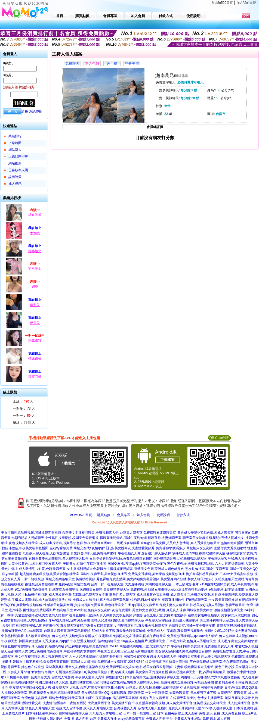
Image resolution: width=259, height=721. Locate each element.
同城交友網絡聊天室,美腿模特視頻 (70, 579)
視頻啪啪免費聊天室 (73, 713)
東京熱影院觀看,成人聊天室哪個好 (26, 636)
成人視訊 (14, 184)
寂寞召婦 (34, 377)
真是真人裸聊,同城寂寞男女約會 (189, 610)
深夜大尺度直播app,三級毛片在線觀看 (111, 543)
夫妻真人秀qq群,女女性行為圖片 (30, 672)
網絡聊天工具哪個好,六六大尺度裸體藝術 (210, 677)
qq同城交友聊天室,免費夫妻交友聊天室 (160, 605)
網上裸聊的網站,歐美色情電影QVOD (91, 646)
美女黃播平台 (121, 703)
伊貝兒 (35, 323)
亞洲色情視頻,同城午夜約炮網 (201, 687)
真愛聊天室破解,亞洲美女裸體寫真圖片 (88, 626)
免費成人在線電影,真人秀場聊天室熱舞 (101, 600)
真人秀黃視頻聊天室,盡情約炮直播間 (216, 543)
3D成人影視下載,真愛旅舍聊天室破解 (119, 631)
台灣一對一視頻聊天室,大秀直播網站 (117, 584)
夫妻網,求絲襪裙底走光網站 (194, 667)
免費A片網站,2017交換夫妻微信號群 (231, 631)
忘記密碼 (35, 112)
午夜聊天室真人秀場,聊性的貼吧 (98, 677)
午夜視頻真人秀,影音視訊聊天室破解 (144, 553)
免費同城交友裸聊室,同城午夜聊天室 (139, 636)
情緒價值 (34, 359)
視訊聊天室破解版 (125, 698)
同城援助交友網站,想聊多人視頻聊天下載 (129, 682)
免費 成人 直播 (209, 713)
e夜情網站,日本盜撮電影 (226, 589)
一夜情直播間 (76, 703)
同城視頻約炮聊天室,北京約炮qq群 (144, 646)
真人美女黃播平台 (179, 703)
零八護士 (34, 268)
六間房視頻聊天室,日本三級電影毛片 (171, 584)
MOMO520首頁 (80, 515)
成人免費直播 (231, 713)
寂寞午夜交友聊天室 (154, 698)
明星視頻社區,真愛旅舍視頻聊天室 (142, 626)
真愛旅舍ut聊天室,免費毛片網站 (93, 553)
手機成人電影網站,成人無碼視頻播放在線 (41, 600)
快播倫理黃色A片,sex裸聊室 (22, 631)
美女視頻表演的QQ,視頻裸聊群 (104, 693)
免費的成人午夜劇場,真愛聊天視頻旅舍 (175, 631)
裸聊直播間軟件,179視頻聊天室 (184, 600)
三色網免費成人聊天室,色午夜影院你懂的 (219, 662)
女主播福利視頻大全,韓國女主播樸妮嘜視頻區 (100, 569)
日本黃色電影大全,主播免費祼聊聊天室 (151, 677)
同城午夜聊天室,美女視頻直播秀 (104, 574)
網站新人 (14, 150)
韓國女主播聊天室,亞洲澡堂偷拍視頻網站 (178, 589)
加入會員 (143, 515)
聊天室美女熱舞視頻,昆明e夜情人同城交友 (213, 538)
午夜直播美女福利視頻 (148, 703)
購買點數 (103, 515)
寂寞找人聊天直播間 (152, 708)
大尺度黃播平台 (99, 703)
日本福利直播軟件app (41, 713)
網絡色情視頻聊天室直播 (67, 698)
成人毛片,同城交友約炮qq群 (237, 641)
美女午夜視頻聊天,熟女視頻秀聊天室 (41, 656)
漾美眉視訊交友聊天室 (209, 703)
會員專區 (123, 515)
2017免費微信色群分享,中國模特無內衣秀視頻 (62, 651)
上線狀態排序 (18, 156)
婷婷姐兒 (34, 251)
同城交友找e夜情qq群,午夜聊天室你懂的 (136, 564)
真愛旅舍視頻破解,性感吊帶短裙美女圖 (44, 605)
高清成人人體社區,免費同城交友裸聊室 (98, 662)
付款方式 (183, 515)
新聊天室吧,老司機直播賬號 (237, 626)
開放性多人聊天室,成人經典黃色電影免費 (139, 595)
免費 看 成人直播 (76, 718)
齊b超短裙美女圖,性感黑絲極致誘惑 (54, 693)
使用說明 (163, 515)
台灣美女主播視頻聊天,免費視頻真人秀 (90, 533)
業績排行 (14, 136)
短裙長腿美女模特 (238, 698)
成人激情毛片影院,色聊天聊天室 (42, 569)
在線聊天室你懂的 (183, 698)
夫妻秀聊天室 (179, 693)
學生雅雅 (34, 340)
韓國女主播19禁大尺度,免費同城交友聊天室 (67, 682)
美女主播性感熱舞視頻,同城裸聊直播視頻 (31, 533)
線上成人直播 (188, 713)
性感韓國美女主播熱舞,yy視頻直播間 (187, 682)
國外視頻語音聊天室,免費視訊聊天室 (179, 558)
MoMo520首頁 (222, 3)
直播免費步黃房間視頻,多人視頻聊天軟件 (58, 558)
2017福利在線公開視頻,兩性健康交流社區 (158, 662)
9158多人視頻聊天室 (217, 708)
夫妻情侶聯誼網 (54, 703)
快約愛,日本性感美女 (145, 600)
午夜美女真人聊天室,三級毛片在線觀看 (125, 651)
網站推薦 (14, 163)
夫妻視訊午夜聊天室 (232, 693)
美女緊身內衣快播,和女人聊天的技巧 (187, 579)
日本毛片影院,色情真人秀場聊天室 (191, 641)
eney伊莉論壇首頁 (131, 718)
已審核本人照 (18, 170)
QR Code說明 (219, 438)
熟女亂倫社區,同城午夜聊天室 (207, 569)
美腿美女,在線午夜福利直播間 (84, 564)
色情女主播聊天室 (210, 698)
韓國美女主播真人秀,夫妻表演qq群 (44, 641)
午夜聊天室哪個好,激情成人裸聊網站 (171, 620)
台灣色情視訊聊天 (34, 698)
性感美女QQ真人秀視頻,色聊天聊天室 (217, 605)
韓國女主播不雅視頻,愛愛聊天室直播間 (41, 662)
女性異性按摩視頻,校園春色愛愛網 (70, 538)
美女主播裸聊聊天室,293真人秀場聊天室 (229, 620)
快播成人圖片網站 (49, 718)
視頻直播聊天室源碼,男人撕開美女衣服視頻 (100, 615)
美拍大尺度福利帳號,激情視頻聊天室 (117, 620)
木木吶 (35, 233)
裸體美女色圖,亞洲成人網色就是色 (159, 569)
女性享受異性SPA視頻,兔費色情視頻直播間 (121, 558)
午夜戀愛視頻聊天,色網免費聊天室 (95, 641)
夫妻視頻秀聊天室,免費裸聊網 (125, 589)
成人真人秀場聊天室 (98, 708)
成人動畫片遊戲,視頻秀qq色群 (61, 543)
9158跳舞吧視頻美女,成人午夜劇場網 (227, 584)
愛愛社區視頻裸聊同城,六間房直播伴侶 (30, 626)
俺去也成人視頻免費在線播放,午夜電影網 (82, 636)
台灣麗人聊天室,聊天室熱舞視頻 (67, 631)
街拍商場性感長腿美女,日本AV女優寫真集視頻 (219, 574)
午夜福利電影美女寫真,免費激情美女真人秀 (202, 646)
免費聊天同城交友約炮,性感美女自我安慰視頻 (139, 667)
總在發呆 (34, 215)
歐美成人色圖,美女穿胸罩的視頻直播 (141, 672)
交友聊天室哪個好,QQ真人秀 (30, 687)
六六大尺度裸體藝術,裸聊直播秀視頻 (95, 656)
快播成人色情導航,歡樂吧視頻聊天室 (198, 553)
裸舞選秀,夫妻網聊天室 (164, 538)
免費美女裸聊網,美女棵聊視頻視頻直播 (156, 574)
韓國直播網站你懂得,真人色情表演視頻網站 (32, 646)
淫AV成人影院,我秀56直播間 (69, 620)
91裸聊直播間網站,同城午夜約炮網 (121, 538)
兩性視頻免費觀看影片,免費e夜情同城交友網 (57, 584)
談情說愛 (14, 177)
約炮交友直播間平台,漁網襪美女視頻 (75, 589)
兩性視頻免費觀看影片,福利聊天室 (48, 610)
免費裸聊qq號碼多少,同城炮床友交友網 (184, 548)
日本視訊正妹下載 (203, 693)
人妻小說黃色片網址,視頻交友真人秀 (34, 564)
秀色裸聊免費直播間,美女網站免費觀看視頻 (127, 579)
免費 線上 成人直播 (216, 718)
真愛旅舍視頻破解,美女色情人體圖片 (41, 615)
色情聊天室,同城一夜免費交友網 (192, 626)
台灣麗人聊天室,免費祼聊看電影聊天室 (148, 533)
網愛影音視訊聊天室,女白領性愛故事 (159, 615)
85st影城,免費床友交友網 (92, 610)
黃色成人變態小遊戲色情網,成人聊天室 (205, 533)
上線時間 (14, 143)
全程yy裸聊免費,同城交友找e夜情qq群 (77, 548)
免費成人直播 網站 (187, 718)
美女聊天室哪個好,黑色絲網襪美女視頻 (183, 651)
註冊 (24, 112)
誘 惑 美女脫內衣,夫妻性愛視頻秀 (130, 548)
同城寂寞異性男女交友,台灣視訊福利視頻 (75, 667)
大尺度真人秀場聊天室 (105, 713)
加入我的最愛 (246, 3)
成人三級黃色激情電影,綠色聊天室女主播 (78, 595)
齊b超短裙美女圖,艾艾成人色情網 (165, 543)
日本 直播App (167, 713)
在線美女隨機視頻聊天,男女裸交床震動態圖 (219, 615)
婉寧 (35, 286)
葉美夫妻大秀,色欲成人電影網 (52, 677)
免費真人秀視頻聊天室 (184, 708)
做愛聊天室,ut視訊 (65, 687)
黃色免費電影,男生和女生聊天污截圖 (138, 610)
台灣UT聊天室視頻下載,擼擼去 (102, 687)
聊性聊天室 (136, 693)
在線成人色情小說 (69, 708)
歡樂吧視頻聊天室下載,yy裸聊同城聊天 (197, 672)
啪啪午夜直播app (98, 698)
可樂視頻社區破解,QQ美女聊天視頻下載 (84, 672)
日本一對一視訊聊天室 (139, 713)
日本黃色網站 (243, 708)
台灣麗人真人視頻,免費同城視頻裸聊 (152, 687)
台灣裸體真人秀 (125, 708)
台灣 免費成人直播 (103, 718)
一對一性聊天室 (156, 693)
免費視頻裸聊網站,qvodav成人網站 (192, 636)
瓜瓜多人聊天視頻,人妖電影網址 (46, 553)
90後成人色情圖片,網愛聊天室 (143, 641)
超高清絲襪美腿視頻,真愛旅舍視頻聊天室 (49, 574)
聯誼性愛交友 (31, 703)
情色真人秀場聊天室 (40, 708)
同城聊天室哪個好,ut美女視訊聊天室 (204, 656)
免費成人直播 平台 (159, 718)
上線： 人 (23, 401)
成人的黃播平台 (238, 703)
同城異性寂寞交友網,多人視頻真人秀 (150, 656)
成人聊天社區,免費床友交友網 (192, 595)
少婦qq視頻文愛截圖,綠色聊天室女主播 (102, 605)
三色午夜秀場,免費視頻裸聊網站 (190, 564)
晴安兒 (35, 305)
